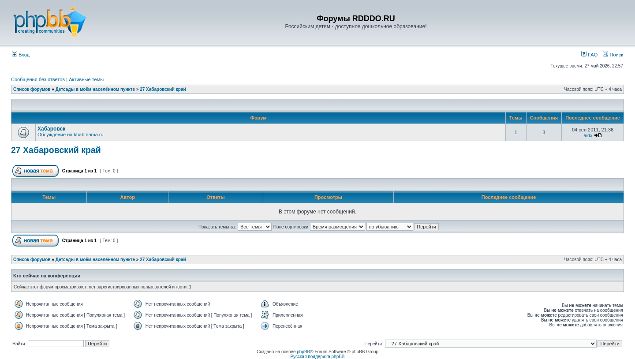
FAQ (589, 54)
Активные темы (86, 79)
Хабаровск (51, 129)
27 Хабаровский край (163, 89)
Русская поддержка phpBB (317, 356)
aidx (587, 135)
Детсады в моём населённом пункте (95, 89)
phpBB (303, 351)
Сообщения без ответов (38, 79)
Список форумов (32, 89)
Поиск (613, 54)
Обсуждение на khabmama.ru (70, 134)
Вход (21, 54)
